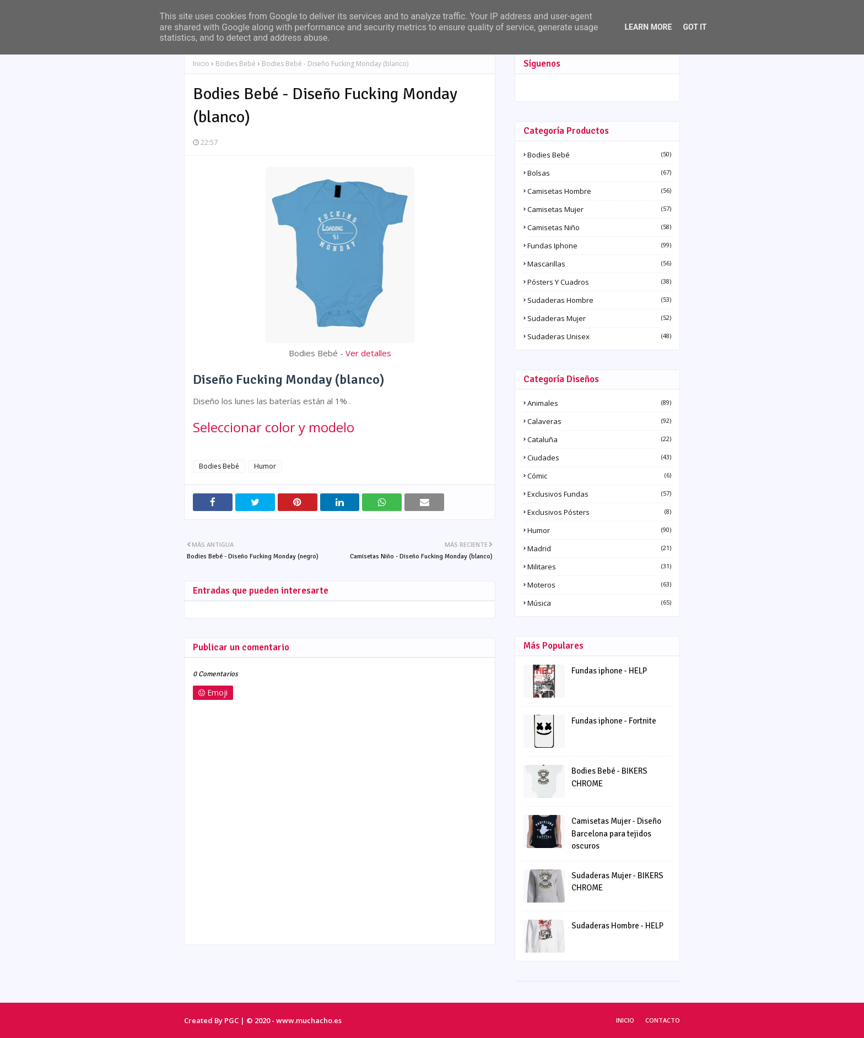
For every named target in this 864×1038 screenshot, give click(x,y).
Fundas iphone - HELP (609, 671)
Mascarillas (599, 264)
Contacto (662, 1020)
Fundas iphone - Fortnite (613, 721)
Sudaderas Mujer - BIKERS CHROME (617, 882)
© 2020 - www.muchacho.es (294, 1020)
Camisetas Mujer (599, 209)
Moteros (599, 585)
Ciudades (599, 458)
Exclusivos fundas (599, 494)
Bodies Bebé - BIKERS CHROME (609, 777)
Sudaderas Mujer (599, 318)
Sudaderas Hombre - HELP (617, 926)
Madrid (599, 548)
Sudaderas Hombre (599, 300)
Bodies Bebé (235, 63)
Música (599, 603)
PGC (231, 1020)
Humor (265, 466)
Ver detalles (368, 352)
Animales (599, 403)
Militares (599, 567)
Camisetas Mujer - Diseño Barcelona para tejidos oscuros (616, 833)
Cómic (599, 476)
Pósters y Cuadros (599, 282)
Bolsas (599, 173)
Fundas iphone (599, 246)
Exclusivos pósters (599, 512)
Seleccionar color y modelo (273, 427)
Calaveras (599, 421)
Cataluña (599, 439)
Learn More (648, 27)
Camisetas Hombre (599, 191)
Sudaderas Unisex (599, 336)
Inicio (201, 63)
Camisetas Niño (599, 227)
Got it (694, 27)
